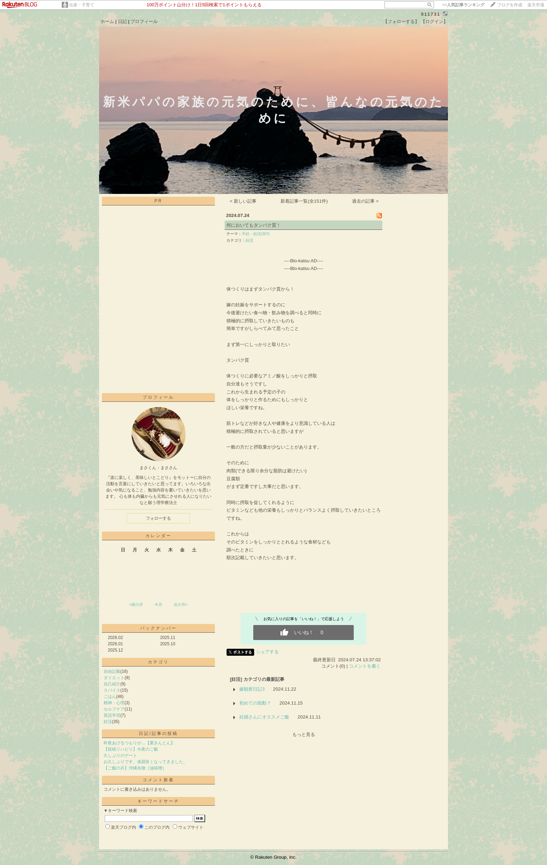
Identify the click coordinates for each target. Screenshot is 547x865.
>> (463, 4)
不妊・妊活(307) (256, 234)
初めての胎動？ (255, 703)
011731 (430, 14)
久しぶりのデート (120, 755)
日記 (122, 21)
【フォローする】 (401, 21)
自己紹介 (112, 684)
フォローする (158, 518)
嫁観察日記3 (251, 689)
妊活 (108, 721)
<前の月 (136, 604)
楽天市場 (535, 4)
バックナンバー (158, 628)
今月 (158, 604)
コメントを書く (365, 666)
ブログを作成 (509, 4)
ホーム (107, 21)
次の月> (180, 604)
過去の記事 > (365, 201)
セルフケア (114, 709)
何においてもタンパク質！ (253, 225)
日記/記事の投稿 (158, 733)
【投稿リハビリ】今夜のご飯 (131, 749)
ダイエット (114, 677)
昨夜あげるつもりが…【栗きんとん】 (139, 742)
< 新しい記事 (243, 201)
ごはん (110, 696)
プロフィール (144, 21)
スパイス (112, 690)
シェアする (267, 651)
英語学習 (112, 715)
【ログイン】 (434, 21)
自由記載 (112, 671)
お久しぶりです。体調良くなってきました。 (145, 761)
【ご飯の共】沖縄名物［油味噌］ (135, 768)
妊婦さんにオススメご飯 (264, 717)
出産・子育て (81, 4)
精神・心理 (114, 702)
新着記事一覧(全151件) (304, 201)
